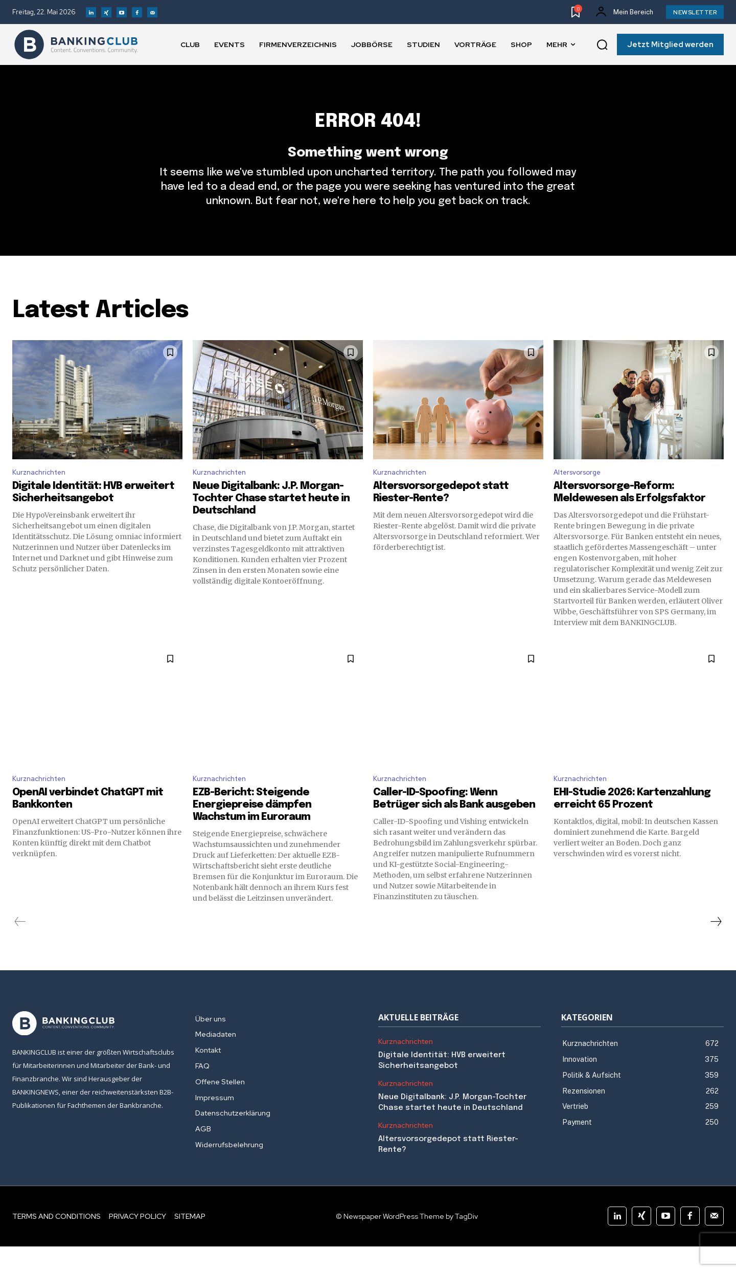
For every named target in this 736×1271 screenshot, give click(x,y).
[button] (602, 45)
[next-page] (715, 946)
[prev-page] (20, 946)
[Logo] (76, 44)
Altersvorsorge (582, 493)
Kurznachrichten (42, 493)
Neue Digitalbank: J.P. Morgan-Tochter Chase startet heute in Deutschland (271, 520)
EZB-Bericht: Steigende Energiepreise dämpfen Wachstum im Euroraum (252, 829)
